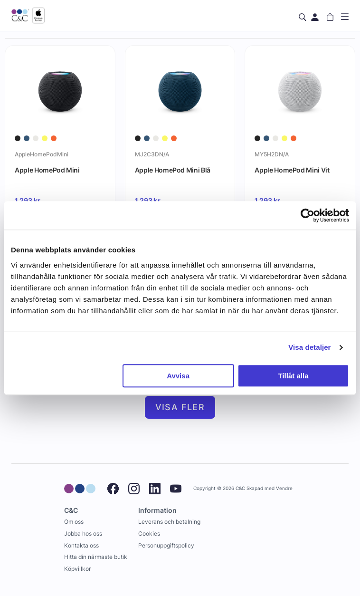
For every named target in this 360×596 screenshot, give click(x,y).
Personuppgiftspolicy (166, 545)
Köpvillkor (77, 568)
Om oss (74, 521)
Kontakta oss (81, 545)
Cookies (149, 533)
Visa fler (180, 407)
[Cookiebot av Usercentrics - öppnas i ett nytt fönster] (307, 215)
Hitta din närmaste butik (95, 556)
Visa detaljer (309, 347)
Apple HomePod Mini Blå (172, 170)
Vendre (284, 488)
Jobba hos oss (83, 533)
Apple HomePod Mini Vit (292, 170)
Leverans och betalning (169, 521)
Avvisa (178, 376)
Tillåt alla (293, 376)
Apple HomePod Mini (47, 170)
